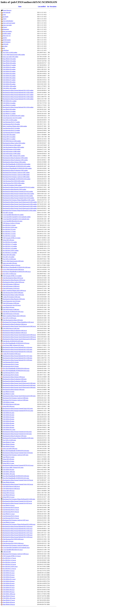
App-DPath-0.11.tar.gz (9, 513)
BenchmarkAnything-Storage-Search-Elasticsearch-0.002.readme (20, 204)
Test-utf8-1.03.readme (8, 256)
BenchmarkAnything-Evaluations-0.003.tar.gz (15, 330)
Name (19, 6)
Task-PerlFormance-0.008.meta (11, 309)
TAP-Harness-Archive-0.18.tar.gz (11, 265)
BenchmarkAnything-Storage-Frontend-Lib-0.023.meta (17, 433)
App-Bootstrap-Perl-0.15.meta (11, 364)
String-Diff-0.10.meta (8, 461)
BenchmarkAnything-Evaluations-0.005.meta (14, 381)
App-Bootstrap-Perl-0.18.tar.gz (11, 511)
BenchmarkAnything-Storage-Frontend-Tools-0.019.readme (18, 198)
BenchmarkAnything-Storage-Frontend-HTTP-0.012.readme (18, 187)
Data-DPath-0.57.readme (9, 65)
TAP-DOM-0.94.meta (8, 419)
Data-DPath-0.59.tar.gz (9, 596)
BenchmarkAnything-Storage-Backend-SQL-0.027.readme (18, 94)
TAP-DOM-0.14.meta (8, 402)
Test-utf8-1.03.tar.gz (8, 541)
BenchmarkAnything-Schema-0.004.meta (13, 389)
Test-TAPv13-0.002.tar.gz (9, 273)
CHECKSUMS (7, 551)
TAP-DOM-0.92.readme (9, 69)
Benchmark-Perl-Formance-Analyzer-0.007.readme (16, 172)
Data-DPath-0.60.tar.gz (9, 602)
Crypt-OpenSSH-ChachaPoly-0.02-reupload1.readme (17, 216)
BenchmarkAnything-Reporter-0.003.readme (14, 189)
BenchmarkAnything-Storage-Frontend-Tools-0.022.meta (18, 408)
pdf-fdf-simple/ (7, 40)
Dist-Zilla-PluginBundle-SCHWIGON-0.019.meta (16, 450)
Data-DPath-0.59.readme (9, 61)
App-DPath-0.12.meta (8, 457)
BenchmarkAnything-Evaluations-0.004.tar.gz (15, 324)
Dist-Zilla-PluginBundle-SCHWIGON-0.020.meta (16, 476)
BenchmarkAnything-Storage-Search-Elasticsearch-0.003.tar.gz (19, 334)
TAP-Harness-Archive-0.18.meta (11, 223)
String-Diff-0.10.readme (9, 136)
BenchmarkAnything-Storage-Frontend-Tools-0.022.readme (18, 193)
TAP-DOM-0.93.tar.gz (8, 577)
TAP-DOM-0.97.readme (9, 80)
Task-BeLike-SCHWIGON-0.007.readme (13, 115)
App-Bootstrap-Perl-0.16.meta (11, 366)
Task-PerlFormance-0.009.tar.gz (11, 286)
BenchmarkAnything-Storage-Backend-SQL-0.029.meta (17, 360)
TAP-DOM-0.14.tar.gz (8, 570)
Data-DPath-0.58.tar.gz (9, 604)
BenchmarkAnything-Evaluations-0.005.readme (15, 160)
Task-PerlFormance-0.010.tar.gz (11, 288)
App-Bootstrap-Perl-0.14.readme (11, 128)
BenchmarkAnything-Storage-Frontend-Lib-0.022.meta (17, 431)
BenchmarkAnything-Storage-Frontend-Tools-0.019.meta (18, 452)
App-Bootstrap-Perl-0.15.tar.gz (11, 518)
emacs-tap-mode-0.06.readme (10, 56)
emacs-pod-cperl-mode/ (9, 23)
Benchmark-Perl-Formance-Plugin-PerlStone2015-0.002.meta (19, 499)
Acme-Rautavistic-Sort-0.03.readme (12, 117)
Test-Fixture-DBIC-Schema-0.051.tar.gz (13, 345)
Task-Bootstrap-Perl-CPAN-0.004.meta (13, 292)
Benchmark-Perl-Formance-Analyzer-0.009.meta (15, 400)
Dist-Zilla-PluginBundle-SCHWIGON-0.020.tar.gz (16, 368)
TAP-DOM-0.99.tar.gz (8, 591)
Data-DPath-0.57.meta (8, 442)
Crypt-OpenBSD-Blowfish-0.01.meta (12, 221)
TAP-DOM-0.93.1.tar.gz (9, 579)
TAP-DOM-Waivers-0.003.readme (12, 141)
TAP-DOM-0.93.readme (9, 71)
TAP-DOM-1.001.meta (9, 473)
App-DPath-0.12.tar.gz (9, 522)
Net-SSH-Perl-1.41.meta (9, 233)
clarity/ (4, 18)
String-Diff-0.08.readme (9, 254)
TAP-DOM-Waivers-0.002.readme (12, 145)
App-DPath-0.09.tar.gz (9, 495)
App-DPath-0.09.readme (9, 109)
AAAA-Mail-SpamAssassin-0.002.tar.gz (13, 269)
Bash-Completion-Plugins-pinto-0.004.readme (15, 126)
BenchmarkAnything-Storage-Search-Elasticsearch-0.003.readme (20, 206)
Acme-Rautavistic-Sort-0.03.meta (11, 301)
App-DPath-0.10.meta (8, 391)
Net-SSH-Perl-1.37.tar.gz (9, 558)
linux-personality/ (7, 31)
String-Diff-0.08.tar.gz (8, 406)
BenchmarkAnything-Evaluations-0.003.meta (14, 436)
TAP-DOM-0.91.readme (9, 67)
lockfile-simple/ (7, 33)
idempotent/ (6, 29)
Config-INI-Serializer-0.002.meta (11, 297)
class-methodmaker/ (8, 21)
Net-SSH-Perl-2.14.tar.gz (9, 568)
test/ (4, 48)
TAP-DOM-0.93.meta (8, 417)
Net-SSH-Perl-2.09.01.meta (10, 227)
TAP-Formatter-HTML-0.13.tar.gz (12, 556)
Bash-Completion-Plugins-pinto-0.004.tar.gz (14, 290)
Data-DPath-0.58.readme (9, 58)
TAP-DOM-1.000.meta (9, 471)
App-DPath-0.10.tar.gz (9, 505)
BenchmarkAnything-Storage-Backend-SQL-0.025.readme (18, 90)
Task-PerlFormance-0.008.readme (11, 151)
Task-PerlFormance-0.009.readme (11, 153)
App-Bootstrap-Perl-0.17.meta (11, 372)
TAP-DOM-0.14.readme (9, 103)
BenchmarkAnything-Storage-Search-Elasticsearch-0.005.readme (20, 202)
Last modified (42, 6)
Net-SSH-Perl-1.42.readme (10, 248)
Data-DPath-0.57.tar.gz (9, 600)
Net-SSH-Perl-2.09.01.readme (10, 250)
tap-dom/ (5, 46)
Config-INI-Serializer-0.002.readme (12, 185)
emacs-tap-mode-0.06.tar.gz (10, 448)
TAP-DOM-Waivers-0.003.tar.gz (11, 488)
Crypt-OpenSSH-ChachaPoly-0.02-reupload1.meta (16, 219)
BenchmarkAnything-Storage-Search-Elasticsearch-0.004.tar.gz (19, 337)
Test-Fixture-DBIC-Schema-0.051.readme (14, 155)
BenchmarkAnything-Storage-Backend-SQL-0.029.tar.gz (17, 537)
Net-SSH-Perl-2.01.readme (10, 242)
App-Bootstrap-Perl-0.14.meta (11, 362)
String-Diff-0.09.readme (9, 134)
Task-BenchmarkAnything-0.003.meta (13, 320)
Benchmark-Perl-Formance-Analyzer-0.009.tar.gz (16, 554)
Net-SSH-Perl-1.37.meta (9, 231)
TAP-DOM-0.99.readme (9, 84)
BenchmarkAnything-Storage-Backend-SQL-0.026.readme (18, 92)
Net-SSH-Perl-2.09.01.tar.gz (10, 566)
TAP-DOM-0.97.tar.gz (8, 587)
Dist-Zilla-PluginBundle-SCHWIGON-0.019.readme (16, 179)
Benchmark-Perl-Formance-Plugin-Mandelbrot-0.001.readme (19, 200)
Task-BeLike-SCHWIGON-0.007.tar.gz (13, 311)
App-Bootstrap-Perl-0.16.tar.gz (11, 507)
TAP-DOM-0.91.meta (8, 412)
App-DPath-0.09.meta (8, 307)
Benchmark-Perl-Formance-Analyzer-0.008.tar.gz (16, 545)
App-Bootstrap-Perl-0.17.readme (11, 122)
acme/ (4, 14)
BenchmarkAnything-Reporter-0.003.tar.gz (14, 280)
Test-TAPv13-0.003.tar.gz (9, 318)
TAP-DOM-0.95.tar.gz (8, 583)
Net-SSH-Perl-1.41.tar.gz (9, 560)
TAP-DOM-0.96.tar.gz (8, 585)
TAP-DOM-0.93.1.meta (9, 429)
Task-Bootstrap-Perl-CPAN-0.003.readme (14, 181)
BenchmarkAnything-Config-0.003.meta (13, 294)
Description (53, 6)
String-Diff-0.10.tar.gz (8, 492)
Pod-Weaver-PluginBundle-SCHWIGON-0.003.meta (16, 267)
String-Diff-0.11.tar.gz (8, 497)
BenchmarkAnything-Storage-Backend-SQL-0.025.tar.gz (17, 528)
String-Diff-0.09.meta (8, 459)
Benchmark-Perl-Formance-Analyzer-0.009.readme (16, 176)
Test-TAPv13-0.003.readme (10, 120)
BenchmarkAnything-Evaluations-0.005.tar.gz (15, 332)
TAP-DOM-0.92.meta (8, 414)
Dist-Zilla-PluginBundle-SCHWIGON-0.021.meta (16, 478)
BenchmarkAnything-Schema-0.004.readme (14, 162)
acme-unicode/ (6, 12)
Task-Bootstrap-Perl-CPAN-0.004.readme (14, 183)
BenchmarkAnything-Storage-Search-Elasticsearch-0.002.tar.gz (19, 326)
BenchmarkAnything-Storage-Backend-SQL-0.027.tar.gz (17, 532)
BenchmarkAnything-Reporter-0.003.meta (14, 299)
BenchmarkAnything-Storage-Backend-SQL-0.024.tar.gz (17, 526)
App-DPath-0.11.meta (8, 393)
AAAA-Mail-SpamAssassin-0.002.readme (14, 54)
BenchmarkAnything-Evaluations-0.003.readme (15, 170)
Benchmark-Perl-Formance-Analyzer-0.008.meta (15, 398)
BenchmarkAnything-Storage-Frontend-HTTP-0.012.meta (18, 410)
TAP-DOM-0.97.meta (8, 425)
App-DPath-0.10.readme (9, 111)
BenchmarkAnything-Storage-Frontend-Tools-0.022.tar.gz (18, 484)
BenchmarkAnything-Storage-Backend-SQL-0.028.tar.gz (17, 535)
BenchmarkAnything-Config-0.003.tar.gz (13, 282)
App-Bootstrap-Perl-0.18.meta (11, 374)
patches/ (5, 37)
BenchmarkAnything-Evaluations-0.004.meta (14, 379)
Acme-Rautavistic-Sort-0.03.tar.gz (12, 305)
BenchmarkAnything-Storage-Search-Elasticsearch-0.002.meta (19, 383)
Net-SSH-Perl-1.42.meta (9, 235)
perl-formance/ (7, 42)
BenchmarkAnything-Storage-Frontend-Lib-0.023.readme (18, 191)
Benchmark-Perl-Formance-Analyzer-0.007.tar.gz (16, 520)
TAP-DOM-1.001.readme (9, 88)
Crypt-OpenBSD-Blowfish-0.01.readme (13, 214)
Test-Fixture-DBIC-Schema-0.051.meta (13, 467)
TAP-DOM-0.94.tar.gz (8, 581)
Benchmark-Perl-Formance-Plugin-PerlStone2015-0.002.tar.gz (19, 524)
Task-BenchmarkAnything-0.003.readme (13, 147)
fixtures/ (5, 27)
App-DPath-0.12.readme (9, 105)
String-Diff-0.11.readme (9, 139)
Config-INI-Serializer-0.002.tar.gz (12, 353)
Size (48, 6)
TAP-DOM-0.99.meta (8, 469)
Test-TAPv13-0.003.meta (9, 440)
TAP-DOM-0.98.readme (9, 82)
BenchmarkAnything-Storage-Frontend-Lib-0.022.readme (18, 195)
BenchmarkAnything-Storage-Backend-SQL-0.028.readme (18, 96)
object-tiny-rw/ (7, 35)
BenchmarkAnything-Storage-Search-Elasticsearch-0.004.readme (20, 208)
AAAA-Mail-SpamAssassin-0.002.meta (13, 261)
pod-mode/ (5, 44)
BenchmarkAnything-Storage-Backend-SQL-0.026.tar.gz (17, 530)
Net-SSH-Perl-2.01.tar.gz (9, 564)
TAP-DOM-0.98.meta (8, 427)
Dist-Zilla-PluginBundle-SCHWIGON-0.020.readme (16, 164)
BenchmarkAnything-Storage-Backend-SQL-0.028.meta (17, 358)
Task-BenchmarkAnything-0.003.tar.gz (13, 278)
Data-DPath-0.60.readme (9, 63)
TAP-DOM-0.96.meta (8, 423)
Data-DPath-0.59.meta (8, 446)
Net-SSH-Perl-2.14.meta (9, 225)
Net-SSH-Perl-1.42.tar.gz (9, 562)
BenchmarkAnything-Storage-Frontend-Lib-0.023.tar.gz (17, 503)
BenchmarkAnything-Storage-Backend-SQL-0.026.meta (17, 351)
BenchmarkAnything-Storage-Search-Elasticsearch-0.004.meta (19, 387)
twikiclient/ (6, 50)
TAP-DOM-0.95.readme (9, 75)
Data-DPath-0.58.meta (8, 444)
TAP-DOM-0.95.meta (8, 421)
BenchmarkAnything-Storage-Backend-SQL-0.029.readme (18, 98)
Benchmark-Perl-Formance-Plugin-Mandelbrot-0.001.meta (18, 438)
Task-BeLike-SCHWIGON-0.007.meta (13, 341)
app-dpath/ (5, 16)
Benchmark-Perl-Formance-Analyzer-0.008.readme (16, 174)
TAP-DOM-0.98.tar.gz (8, 589)
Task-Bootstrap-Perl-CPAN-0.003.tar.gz (13, 539)
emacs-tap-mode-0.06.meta (10, 263)
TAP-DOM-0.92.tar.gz (8, 575)
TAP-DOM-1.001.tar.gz (9, 598)
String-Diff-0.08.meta (8, 240)
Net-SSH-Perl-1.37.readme (10, 244)
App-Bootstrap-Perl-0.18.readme (11, 124)
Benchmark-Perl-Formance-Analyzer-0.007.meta (15, 455)
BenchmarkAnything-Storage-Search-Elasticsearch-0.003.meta (19, 385)
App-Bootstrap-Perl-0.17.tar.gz (11, 509)
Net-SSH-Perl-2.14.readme (10, 252)
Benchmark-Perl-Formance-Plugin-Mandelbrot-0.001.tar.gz (18, 322)
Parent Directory (7, 10)
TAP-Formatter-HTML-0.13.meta (11, 238)
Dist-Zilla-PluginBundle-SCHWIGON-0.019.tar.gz (16, 343)
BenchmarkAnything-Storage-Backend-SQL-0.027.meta (17, 356)
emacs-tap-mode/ (7, 25)
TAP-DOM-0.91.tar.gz (8, 572)
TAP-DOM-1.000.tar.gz (9, 594)
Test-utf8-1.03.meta (8, 212)
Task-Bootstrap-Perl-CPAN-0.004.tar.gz (13, 543)
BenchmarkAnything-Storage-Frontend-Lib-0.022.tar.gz (17, 501)
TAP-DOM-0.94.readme (9, 73)
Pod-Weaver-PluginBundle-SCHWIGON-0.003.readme (17, 168)
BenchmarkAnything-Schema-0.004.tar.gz (14, 377)
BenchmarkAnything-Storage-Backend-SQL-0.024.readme (18, 107)
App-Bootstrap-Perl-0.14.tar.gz (11, 516)
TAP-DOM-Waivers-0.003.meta (11, 404)
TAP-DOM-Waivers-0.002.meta (11, 328)
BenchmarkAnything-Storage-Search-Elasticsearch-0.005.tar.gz (19, 339)
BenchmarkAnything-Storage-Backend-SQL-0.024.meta (17, 347)
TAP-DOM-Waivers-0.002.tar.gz (11, 486)
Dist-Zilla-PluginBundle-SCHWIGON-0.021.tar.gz (16, 370)
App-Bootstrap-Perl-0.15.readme (11, 130)
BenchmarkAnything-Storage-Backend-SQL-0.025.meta (17, 349)
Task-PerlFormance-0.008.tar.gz (11, 284)
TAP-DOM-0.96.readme (9, 77)
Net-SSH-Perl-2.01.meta (9, 229)
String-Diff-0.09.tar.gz (8, 490)
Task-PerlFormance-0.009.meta (11, 303)
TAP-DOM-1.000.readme (9, 86)
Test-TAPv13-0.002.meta (9, 259)
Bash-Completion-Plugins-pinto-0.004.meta (14, 315)
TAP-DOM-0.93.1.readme (9, 101)
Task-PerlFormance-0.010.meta (11, 313)
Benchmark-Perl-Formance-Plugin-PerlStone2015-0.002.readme (19, 210)
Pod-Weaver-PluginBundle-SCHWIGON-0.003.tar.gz (17, 271)
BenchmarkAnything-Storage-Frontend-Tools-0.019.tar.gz (18, 480)
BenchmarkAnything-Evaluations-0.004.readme (15, 157)
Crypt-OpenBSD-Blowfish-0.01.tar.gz (13, 549)
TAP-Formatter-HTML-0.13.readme (12, 275)
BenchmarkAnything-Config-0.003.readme (14, 143)
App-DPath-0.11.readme (9, 113)
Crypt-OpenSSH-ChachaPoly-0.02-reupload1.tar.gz (16, 547)
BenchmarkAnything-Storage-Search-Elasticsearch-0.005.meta (19, 396)
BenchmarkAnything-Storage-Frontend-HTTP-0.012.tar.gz (18, 465)
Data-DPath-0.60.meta (8, 482)
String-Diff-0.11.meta (8, 463)
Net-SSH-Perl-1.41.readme (10, 246)
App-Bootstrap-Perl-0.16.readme (11, 132)
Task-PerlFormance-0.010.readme (11, 149)
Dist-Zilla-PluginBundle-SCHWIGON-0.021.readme (16, 166)
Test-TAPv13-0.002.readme (10, 52)
